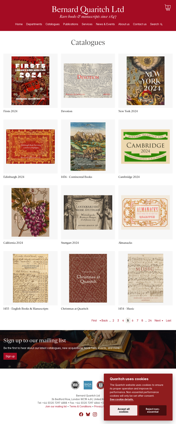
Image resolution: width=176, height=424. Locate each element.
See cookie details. (122, 399)
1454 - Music (126, 308)
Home (19, 24)
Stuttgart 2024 (70, 242)
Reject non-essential (153, 410)
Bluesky (88, 414)
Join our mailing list (56, 406)
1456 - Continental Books (76, 177)
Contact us (140, 24)
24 (150, 320)
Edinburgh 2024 (13, 177)
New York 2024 (128, 111)
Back (104, 320)
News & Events (105, 24)
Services (87, 24)
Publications (70, 24)
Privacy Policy (102, 406)
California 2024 (13, 242)
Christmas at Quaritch (74, 308)
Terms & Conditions (80, 406)
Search (154, 24)
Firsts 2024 (10, 111)
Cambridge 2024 (129, 177)
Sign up (10, 356)
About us (124, 24)
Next (158, 320)
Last (168, 320)
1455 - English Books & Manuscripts (25, 308)
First (94, 320)
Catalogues (53, 24)
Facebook (81, 414)
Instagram (95, 414)
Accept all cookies (124, 410)
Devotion (66, 111)
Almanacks (125, 242)
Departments (34, 24)
